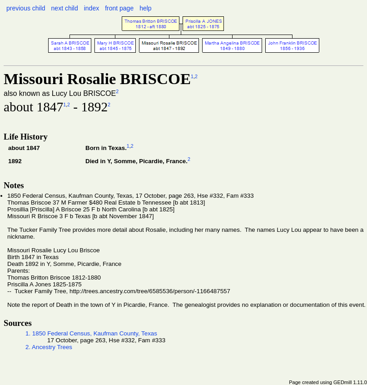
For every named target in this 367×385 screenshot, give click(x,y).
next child (64, 8)
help (145, 8)
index (91, 8)
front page (119, 8)
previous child (25, 8)
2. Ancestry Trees (48, 347)
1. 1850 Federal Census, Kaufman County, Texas (91, 333)
